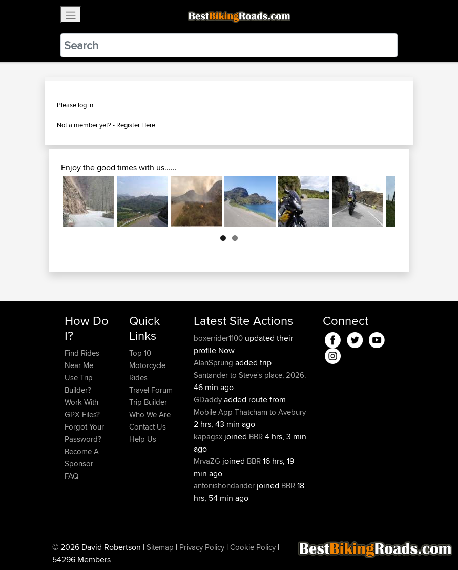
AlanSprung (214, 362)
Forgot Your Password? (84, 432)
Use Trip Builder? (79, 383)
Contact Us (147, 426)
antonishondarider (225, 485)
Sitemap (160, 547)
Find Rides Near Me (82, 359)
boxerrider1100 (219, 338)
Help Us (142, 439)
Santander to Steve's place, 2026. (250, 375)
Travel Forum (151, 389)
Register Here (135, 124)
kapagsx (209, 436)
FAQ (71, 476)
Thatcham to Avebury (270, 411)
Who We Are (150, 414)
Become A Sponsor (82, 457)
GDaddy (209, 399)
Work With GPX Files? (82, 408)
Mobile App (213, 411)
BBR (256, 436)
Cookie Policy (253, 547)
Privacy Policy (201, 547)
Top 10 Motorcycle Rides (147, 365)
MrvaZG (208, 461)
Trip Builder (148, 402)
